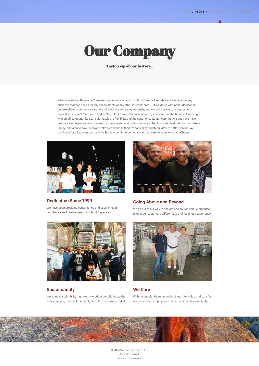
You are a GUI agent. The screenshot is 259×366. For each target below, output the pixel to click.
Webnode (136, 358)
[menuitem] (191, 11)
